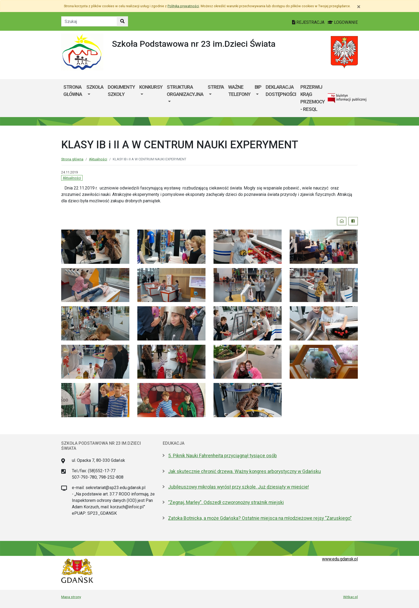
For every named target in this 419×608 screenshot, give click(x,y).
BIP (258, 87)
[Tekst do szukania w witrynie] (89, 21)
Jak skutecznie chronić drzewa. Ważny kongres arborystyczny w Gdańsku (244, 471)
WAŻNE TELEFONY (239, 90)
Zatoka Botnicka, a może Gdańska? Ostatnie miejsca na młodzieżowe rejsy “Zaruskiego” (260, 518)
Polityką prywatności (183, 6)
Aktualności (98, 159)
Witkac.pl (350, 597)
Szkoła (94, 87)
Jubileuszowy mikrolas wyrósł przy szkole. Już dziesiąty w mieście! (238, 487)
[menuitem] (95, 98)
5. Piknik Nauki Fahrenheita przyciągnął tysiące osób (222, 455)
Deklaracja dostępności (281, 90)
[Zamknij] (358, 6)
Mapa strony (71, 597)
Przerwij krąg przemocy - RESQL (312, 98)
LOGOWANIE (343, 22)
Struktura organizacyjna (185, 90)
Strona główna (72, 90)
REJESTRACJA (308, 22)
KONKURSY (150, 87)
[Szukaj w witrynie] (122, 21)
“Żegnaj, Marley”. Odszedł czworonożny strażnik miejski (226, 502)
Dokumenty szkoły (121, 90)
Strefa (216, 87)
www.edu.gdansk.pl (340, 558)
